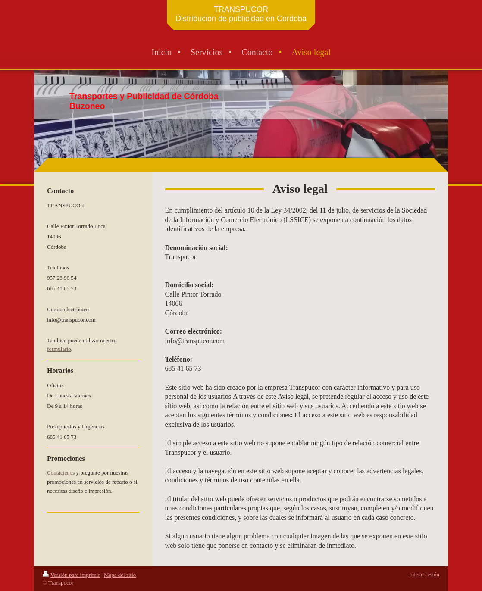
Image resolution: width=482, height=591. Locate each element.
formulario (59, 349)
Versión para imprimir (71, 575)
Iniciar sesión (424, 574)
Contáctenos (61, 472)
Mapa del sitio (120, 575)
